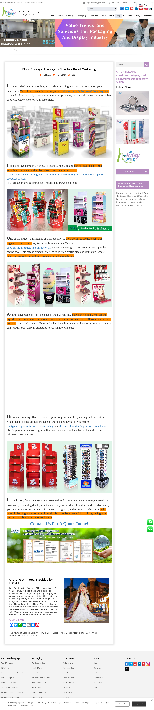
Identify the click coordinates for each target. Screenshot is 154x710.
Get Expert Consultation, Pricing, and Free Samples (130, 184)
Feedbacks (98, 683)
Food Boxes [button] (93, 16)
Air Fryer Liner (68, 663)
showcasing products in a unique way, (29, 247)
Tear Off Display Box (8, 663)
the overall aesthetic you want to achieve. (83, 426)
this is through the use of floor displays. (86, 91)
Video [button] (103, 16)
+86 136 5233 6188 (119, 2)
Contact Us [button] (147, 16)
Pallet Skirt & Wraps (8, 683)
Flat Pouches (37, 697)
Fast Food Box (68, 668)
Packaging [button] (81, 16)
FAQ (135, 3)
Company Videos (100, 678)
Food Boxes (68, 658)
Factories (97, 673)
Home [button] (53, 16)
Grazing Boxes (68, 683)
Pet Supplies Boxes (39, 663)
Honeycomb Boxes (39, 683)
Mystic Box (36, 673)
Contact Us (129, 658)
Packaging (37, 658)
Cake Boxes (67, 688)
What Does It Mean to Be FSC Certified (78, 632)
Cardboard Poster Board (10, 697)
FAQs (96, 688)
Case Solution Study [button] (131, 16)
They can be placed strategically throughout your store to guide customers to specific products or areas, (56, 176)
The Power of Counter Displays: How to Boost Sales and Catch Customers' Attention (33, 634)
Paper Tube (36, 688)
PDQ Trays (5, 668)
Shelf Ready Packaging (9, 688)
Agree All (139, 704)
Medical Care (37, 668)
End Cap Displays (7, 678)
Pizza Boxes (67, 692)
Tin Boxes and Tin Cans (41, 678)
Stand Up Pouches (39, 692)
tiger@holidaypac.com (96, 2)
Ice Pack (66, 697)
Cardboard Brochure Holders (12, 692)
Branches (97, 668)
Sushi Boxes (67, 673)
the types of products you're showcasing (30, 426)
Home (7, 50)
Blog (15, 50)
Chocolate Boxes (69, 678)
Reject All (122, 704)
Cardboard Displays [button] (66, 16)
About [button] (111, 16)
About (96, 658)
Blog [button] (118, 16)
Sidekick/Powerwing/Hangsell (12, 673)
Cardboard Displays (10, 658)
